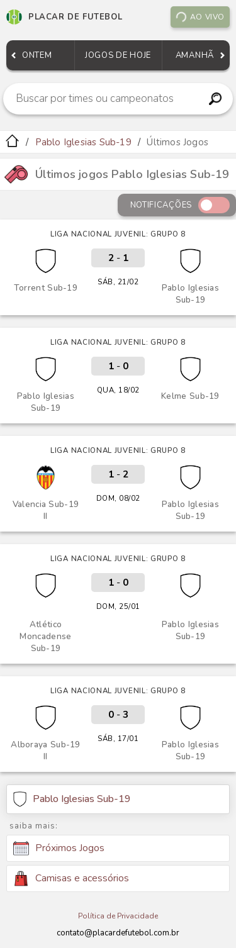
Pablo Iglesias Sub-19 (83, 142)
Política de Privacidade (118, 916)
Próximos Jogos (58, 848)
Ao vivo (200, 17)
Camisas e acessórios (71, 878)
